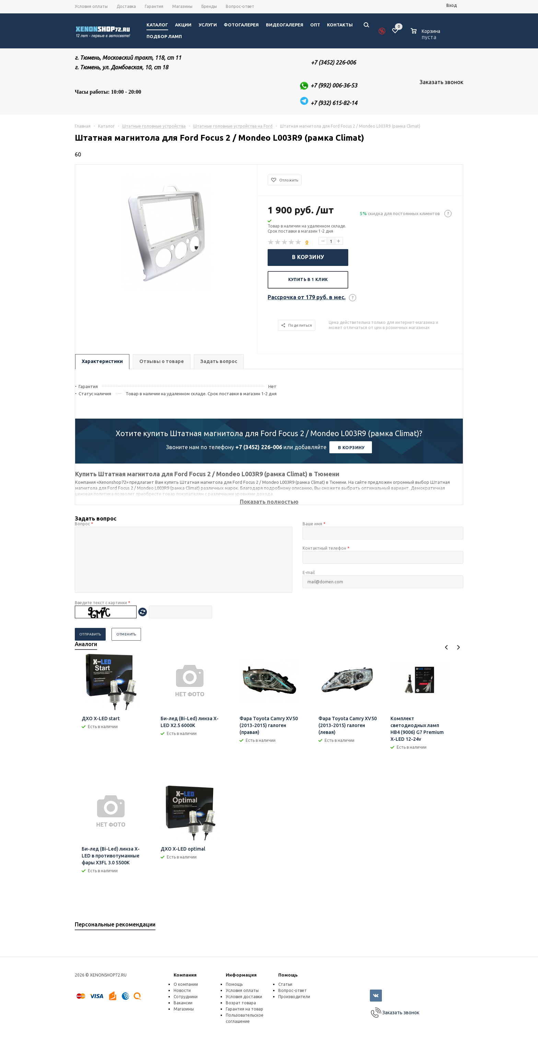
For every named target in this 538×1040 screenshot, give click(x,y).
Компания (185, 974)
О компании (186, 984)
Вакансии (183, 1003)
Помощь (288, 974)
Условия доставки (244, 996)
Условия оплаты (242, 990)
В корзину (308, 257)
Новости (182, 990)
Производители (294, 996)
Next (458, 647)
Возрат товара (241, 1003)
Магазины (184, 1009)
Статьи (285, 984)
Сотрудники (186, 996)
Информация (241, 974)
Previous (447, 647)
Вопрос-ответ (292, 990)
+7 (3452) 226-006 (258, 447)
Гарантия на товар (244, 1009)
